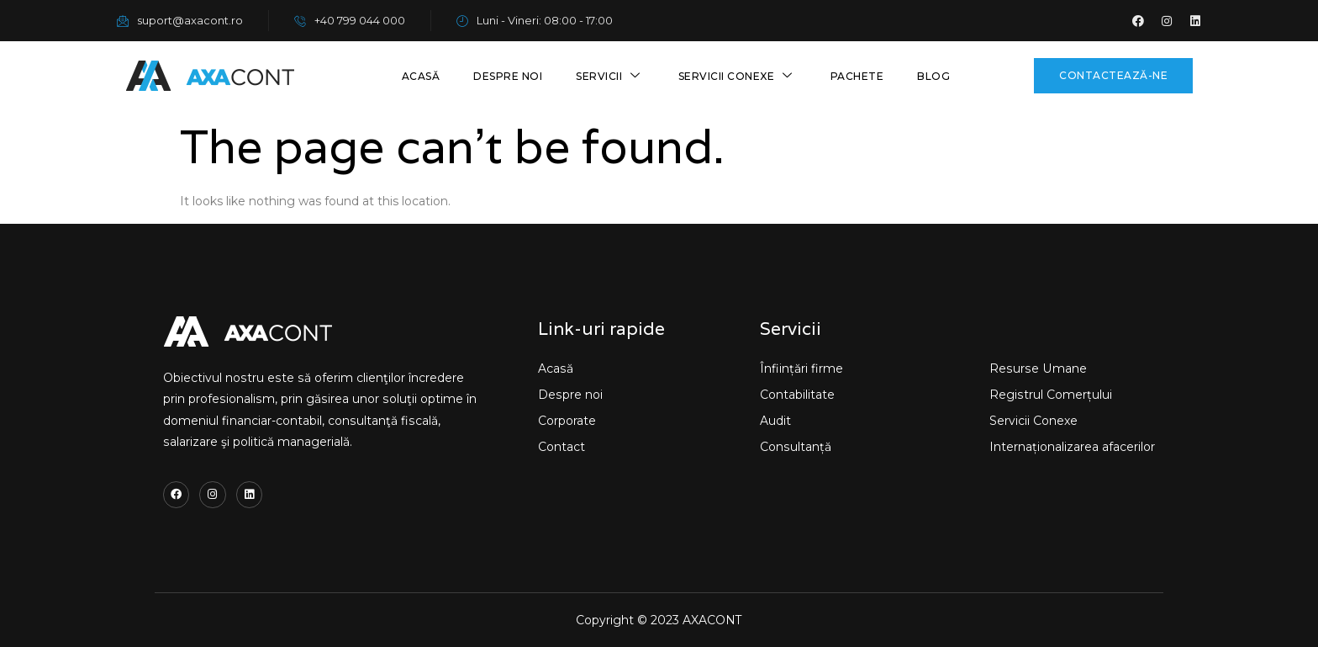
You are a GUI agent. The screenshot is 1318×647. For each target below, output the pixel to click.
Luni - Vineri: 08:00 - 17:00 (534, 20)
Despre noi (507, 76)
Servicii (610, 76)
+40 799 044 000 (349, 20)
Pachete (857, 76)
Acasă (421, 76)
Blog (933, 76)
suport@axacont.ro (180, 20)
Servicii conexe (737, 76)
